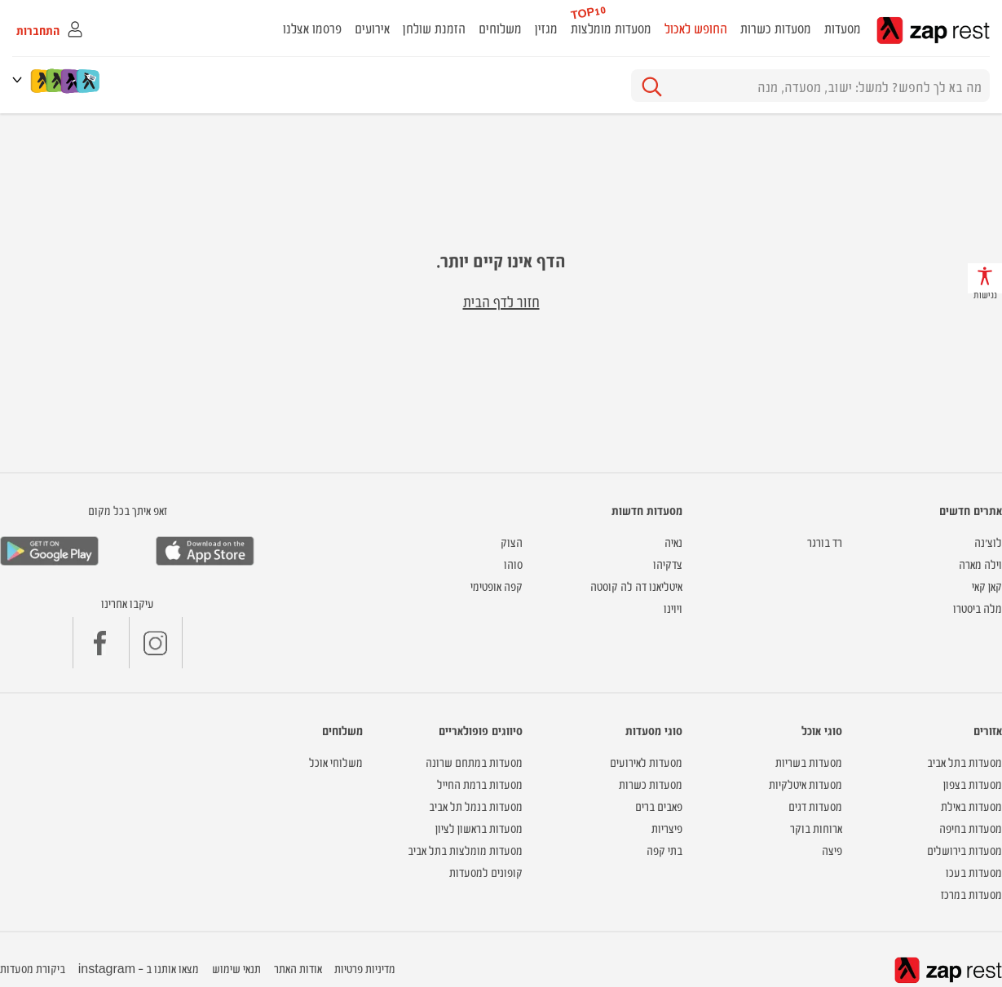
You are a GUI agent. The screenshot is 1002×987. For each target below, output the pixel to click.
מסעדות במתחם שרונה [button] (474, 761)
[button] (20, 79)
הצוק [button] (512, 541)
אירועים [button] (372, 28)
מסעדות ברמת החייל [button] (480, 783)
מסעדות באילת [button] (971, 805)
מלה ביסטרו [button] (977, 607)
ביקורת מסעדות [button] (32, 968)
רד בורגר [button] (824, 541)
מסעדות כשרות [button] (775, 28)
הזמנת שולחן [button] (434, 28)
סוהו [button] (513, 563)
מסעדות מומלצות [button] (611, 28)
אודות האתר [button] (298, 968)
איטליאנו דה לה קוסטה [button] (636, 585)
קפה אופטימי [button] (496, 585)
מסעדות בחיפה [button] (970, 827)
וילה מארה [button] (980, 563)
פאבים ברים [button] (658, 805)
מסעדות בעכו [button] (974, 871)
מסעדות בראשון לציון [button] (479, 827)
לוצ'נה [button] (988, 541)
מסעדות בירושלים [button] (964, 849)
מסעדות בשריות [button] (808, 761)
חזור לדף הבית (501, 301)
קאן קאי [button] (987, 585)
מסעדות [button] (842, 28)
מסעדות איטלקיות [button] (805, 783)
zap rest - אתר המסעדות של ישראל (933, 30)
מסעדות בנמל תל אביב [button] (476, 805)
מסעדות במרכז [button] (971, 893)
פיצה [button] (832, 849)
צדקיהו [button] (667, 563)
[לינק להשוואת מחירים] (89, 81)
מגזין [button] (546, 28)
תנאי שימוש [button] (236, 968)
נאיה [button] (673, 541)
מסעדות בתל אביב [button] (964, 761)
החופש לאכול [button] (695, 28)
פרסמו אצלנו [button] (312, 28)
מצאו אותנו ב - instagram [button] (138, 968)
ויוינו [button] (673, 607)
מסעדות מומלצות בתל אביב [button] (465, 849)
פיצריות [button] (666, 827)
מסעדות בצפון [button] (972, 783)
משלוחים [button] (500, 28)
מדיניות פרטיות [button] (364, 968)
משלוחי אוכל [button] (336, 761)
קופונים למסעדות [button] (486, 871)
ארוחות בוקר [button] (816, 827)
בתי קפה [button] (664, 849)
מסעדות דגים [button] (815, 805)
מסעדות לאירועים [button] (646, 761)
